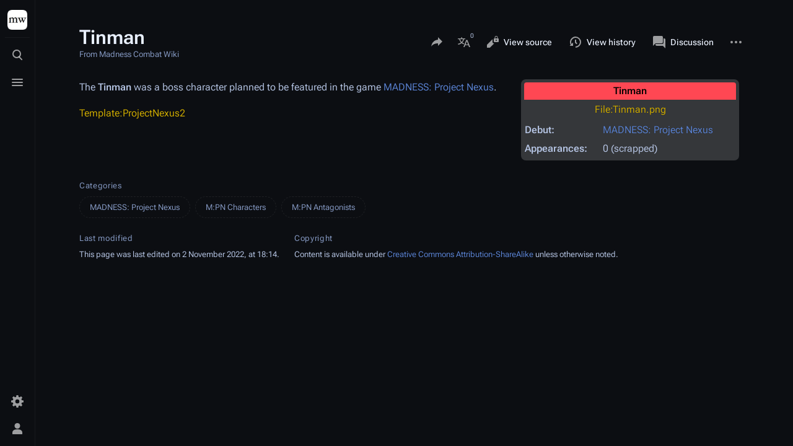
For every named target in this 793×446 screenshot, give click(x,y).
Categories (100, 185)
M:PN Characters (236, 207)
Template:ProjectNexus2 (132, 113)
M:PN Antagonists (323, 207)
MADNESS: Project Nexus (658, 130)
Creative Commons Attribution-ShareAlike (460, 254)
